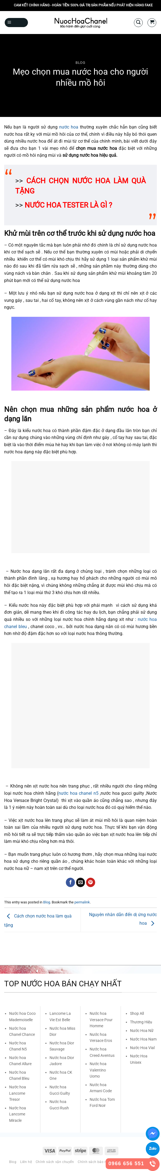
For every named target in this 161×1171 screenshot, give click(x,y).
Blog (80, 63)
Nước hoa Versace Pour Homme (101, 1019)
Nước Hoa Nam (143, 1039)
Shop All (137, 1013)
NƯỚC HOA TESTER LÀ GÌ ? (68, 205)
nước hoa (68, 127)
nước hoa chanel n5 (78, 793)
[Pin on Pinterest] (90, 882)
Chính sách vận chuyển (55, 1162)
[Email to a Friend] (80, 882)
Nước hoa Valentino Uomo (98, 1070)
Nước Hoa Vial (142, 1047)
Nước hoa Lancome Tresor (17, 1093)
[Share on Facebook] (70, 882)
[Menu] (16, 22)
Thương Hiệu (141, 1022)
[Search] (138, 22)
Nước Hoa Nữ (142, 1030)
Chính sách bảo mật (94, 1162)
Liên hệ (26, 1162)
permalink (82, 902)
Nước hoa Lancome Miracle (17, 1114)
